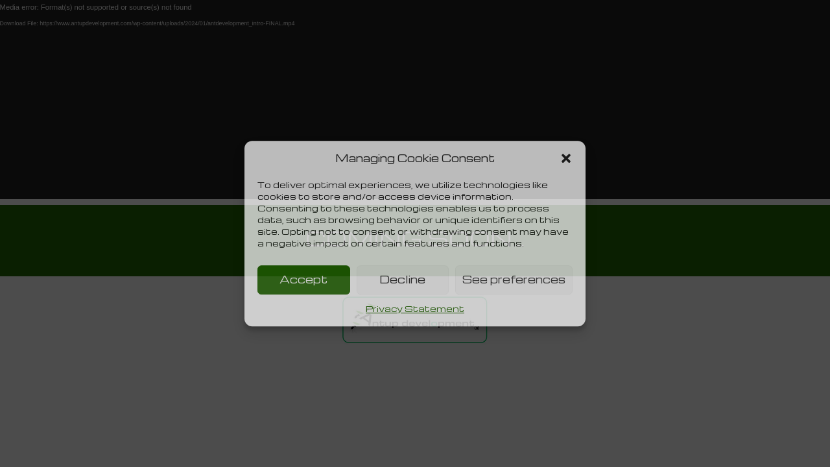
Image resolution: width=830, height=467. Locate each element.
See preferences (513, 280)
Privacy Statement (415, 308)
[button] (566, 158)
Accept (303, 280)
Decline (402, 280)
